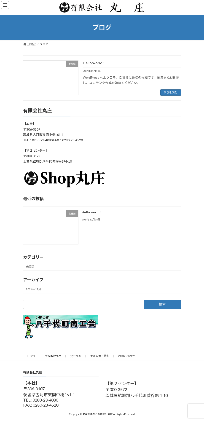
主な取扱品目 (53, 356)
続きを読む (170, 92)
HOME (31, 356)
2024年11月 (33, 289)
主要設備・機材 (99, 356)
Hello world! (93, 63)
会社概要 (75, 356)
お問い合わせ (126, 356)
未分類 (30, 266)
